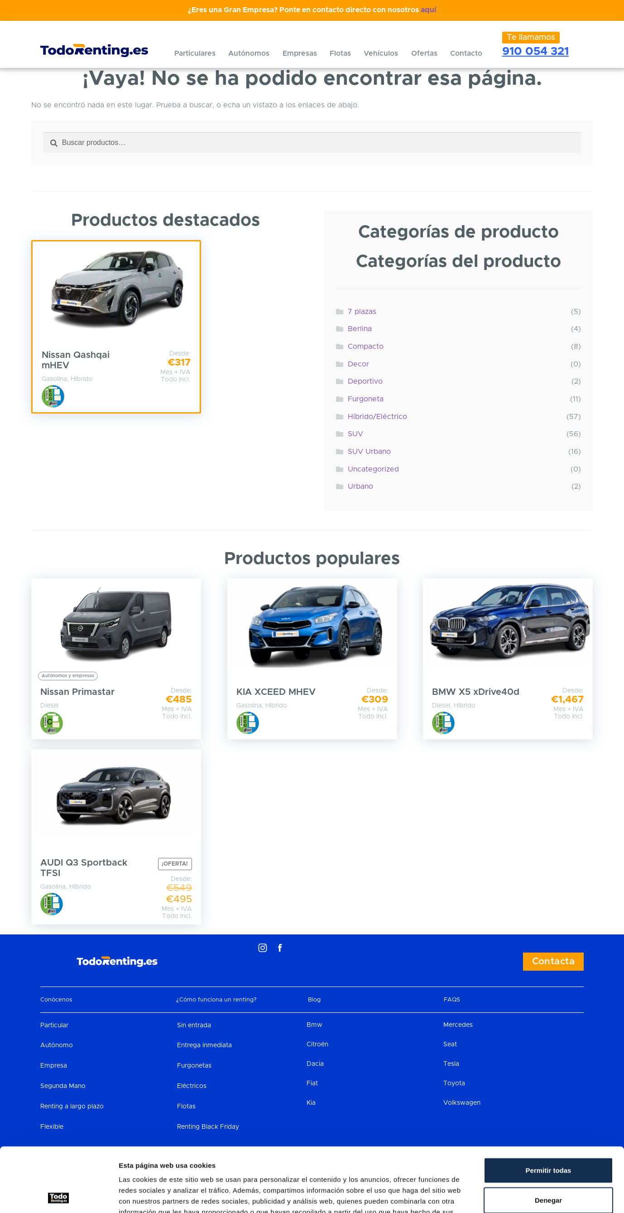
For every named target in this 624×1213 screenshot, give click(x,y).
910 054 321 (535, 51)
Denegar (548, 1136)
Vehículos (381, 53)
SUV (355, 434)
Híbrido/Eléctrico (377, 416)
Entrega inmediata (204, 1045)
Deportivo (365, 381)
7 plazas (362, 311)
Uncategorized (373, 469)
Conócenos (56, 1000)
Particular (54, 1025)
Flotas (340, 53)
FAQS (452, 1000)
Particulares (195, 53)
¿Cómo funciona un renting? (216, 1000)
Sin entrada (194, 1025)
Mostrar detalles (486, 1195)
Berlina (360, 328)
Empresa (53, 1066)
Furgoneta (366, 399)
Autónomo (56, 1045)
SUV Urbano (369, 451)
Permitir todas (548, 1106)
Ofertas (424, 53)
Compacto (366, 346)
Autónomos (248, 53)
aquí (428, 10)
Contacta (553, 961)
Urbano (360, 486)
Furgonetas (194, 1066)
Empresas (300, 53)
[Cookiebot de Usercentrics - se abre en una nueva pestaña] (58, 1195)
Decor (358, 364)
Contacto (466, 53)
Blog (314, 1000)
